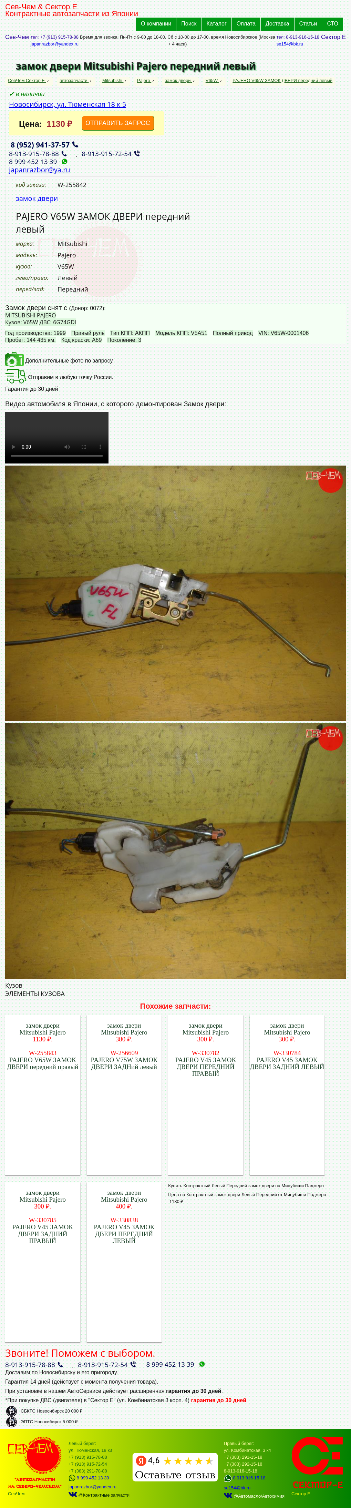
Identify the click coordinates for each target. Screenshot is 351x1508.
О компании (156, 24)
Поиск (188, 24)
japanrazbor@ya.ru (39, 169)
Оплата (246, 24)
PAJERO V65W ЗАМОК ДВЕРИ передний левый (282, 80)
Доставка (277, 24)
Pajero (144, 80)
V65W (212, 80)
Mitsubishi (112, 80)
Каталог (217, 24)
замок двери (178, 80)
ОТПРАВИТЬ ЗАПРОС (117, 123)
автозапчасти (74, 80)
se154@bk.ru (290, 44)
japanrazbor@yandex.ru (55, 44)
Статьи (308, 24)
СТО (332, 24)
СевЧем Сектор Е (27, 80)
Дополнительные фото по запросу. (59, 361)
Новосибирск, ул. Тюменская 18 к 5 (67, 104)
